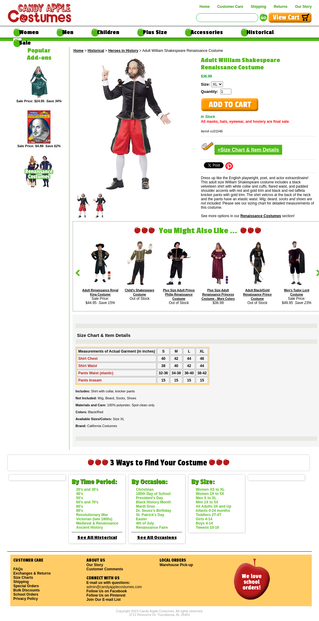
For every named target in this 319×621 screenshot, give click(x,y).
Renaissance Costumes (260, 216)
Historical (260, 32)
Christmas (145, 489)
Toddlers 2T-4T (208, 515)
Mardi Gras (145, 506)
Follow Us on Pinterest (105, 595)
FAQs (18, 569)
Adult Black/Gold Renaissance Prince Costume (257, 294)
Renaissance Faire (152, 527)
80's (79, 506)
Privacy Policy (25, 599)
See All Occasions (157, 537)
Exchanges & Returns (32, 573)
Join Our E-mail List (103, 599)
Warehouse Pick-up (176, 565)
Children (108, 32)
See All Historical (97, 537)
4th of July (145, 523)
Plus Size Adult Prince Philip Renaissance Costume (179, 294)
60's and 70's (87, 502)
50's (79, 498)
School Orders (25, 594)
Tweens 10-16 (207, 527)
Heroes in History (123, 51)
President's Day (149, 498)
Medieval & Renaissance (97, 523)
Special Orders (26, 586)
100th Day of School (153, 494)
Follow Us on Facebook (106, 591)
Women (29, 32)
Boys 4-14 (204, 523)
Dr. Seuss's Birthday (153, 511)
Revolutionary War (92, 515)
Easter (141, 519)
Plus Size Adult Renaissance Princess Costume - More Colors (218, 294)
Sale (25, 43)
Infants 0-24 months (213, 511)
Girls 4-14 (204, 519)
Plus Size (155, 32)
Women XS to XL (210, 489)
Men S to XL (206, 498)
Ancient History (89, 527)
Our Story (303, 7)
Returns (280, 7)
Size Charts (23, 577)
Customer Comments (104, 569)
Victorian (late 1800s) (94, 519)
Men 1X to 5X (207, 502)
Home (205, 7)
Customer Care (230, 7)
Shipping (258, 7)
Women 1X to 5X (210, 494)
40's (79, 494)
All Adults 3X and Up (213, 506)
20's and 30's (87, 489)
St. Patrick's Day (150, 515)
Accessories (207, 32)
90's (79, 511)
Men (67, 32)
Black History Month (153, 502)
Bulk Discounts (26, 590)
